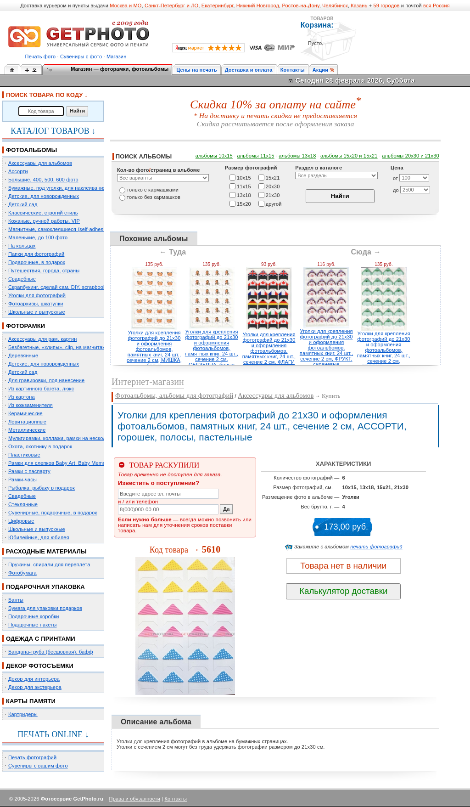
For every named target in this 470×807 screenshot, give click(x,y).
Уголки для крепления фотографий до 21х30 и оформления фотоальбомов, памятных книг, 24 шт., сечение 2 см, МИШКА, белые (154, 349)
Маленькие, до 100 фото (37, 237)
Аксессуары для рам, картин (42, 339)
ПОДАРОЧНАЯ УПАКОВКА (45, 586)
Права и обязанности (134, 798)
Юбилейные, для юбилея (38, 537)
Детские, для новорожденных (43, 196)
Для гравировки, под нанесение (46, 380)
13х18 (244, 195)
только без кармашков (153, 197)
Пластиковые (24, 454)
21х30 (273, 195)
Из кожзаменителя (30, 405)
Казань (359, 5)
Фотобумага (22, 573)
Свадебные (22, 279)
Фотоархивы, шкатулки (35, 303)
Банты (15, 600)
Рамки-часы (22, 479)
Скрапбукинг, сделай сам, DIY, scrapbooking (60, 287)
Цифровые (21, 521)
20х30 (273, 186)
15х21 (273, 177)
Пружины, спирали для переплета (49, 564)
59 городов (386, 5)
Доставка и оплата (249, 70)
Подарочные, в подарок (36, 262)
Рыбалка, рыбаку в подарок (41, 488)
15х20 (244, 203)
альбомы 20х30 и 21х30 (410, 155)
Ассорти (18, 171)
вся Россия (436, 5)
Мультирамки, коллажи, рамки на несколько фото (68, 438)
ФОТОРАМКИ (25, 325)
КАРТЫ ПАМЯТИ (31, 701)
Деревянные (23, 355)
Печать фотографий (32, 757)
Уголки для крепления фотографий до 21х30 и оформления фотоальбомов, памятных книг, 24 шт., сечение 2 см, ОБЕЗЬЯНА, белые (211, 348)
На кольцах (22, 245)
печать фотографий (376, 546)
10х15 (244, 177)
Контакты (292, 70)
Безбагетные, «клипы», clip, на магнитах (56, 347)
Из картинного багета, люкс (41, 388)
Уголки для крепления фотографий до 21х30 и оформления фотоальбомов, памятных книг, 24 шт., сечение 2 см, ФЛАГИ (269, 348)
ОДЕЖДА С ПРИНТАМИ (40, 638)
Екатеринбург (217, 5)
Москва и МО (125, 5)
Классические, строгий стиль (43, 212)
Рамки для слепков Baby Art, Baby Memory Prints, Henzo (75, 463)
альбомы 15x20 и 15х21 (349, 155)
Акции (321, 70)
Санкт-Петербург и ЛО (171, 5)
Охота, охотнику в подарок (40, 446)
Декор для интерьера (34, 679)
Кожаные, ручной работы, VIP (44, 221)
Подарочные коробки (33, 616)
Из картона (21, 397)
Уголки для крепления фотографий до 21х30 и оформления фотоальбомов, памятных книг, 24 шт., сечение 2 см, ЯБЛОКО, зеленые (383, 350)
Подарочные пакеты (32, 624)
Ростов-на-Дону (300, 5)
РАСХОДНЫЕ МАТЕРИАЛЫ (46, 551)
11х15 (244, 186)
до (396, 190)
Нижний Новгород (257, 5)
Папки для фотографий (36, 254)
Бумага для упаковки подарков (45, 608)
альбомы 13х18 (297, 155)
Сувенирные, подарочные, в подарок (52, 512)
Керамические (25, 413)
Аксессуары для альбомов (40, 163)
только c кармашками (153, 189)
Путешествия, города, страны (43, 270)
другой (274, 203)
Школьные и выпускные (36, 312)
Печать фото (40, 56)
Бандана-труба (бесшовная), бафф (50, 652)
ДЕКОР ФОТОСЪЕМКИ (39, 665)
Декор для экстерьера (35, 687)
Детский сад (22, 204)
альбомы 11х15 (255, 155)
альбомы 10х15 (214, 155)
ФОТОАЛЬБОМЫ (31, 150)
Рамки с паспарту (29, 471)
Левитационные (27, 421)
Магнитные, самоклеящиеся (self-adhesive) (60, 229)
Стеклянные (23, 504)
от (395, 178)
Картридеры (23, 714)
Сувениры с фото (81, 56)
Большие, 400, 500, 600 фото (43, 179)
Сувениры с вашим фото (38, 765)
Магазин (116, 56)
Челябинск (335, 5)
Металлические (26, 430)
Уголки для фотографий (37, 295)
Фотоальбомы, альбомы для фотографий (174, 395)
